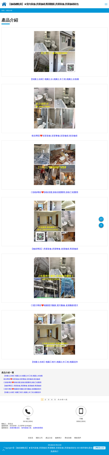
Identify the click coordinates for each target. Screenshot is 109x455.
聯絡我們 (77, 438)
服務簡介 (58, 438)
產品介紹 (49, 438)
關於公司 (39, 438)
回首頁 (30, 438)
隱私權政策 (51, 445)
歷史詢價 (68, 438)
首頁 (2, 10)
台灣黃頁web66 (99, 448)
